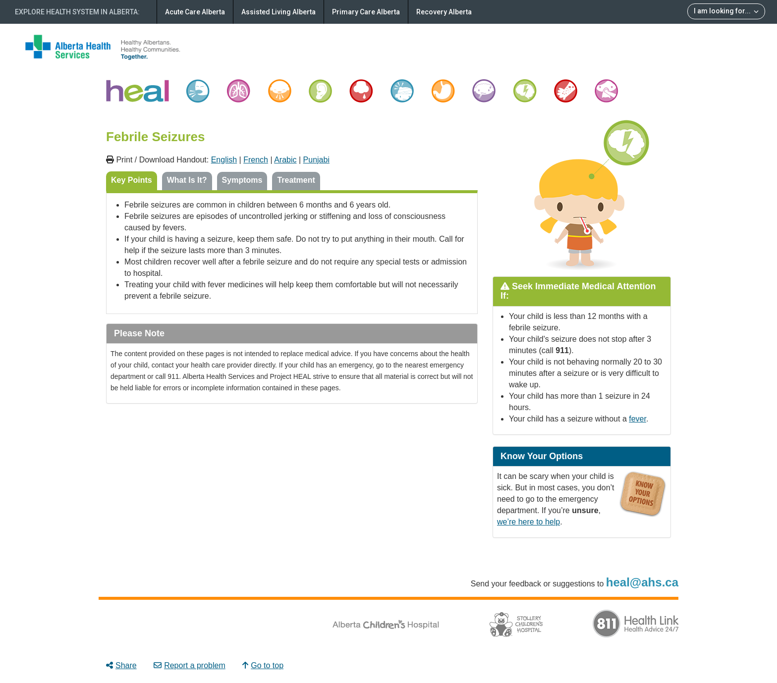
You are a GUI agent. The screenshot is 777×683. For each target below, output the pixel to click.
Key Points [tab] (131, 180)
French (255, 160)
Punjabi (316, 160)
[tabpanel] (292, 252)
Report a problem (189, 665)
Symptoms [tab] (242, 180)
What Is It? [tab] (187, 180)
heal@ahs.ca (642, 582)
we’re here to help (528, 522)
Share (121, 665)
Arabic (285, 160)
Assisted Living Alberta (278, 12)
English (224, 160)
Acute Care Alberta (195, 12)
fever (637, 419)
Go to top (262, 665)
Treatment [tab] (296, 180)
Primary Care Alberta (366, 12)
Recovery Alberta (444, 12)
